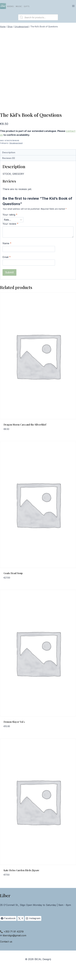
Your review (10, 223)
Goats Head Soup (13, 573)
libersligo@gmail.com (14, 935)
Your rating (10, 214)
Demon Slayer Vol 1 (14, 721)
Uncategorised (16, 143)
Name (7, 243)
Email (7, 257)
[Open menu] (73, 6)
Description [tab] (8, 152)
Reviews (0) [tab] (8, 158)
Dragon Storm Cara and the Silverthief (25, 424)
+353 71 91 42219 (14, 931)
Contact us (6, 941)
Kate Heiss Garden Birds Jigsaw (21, 870)
